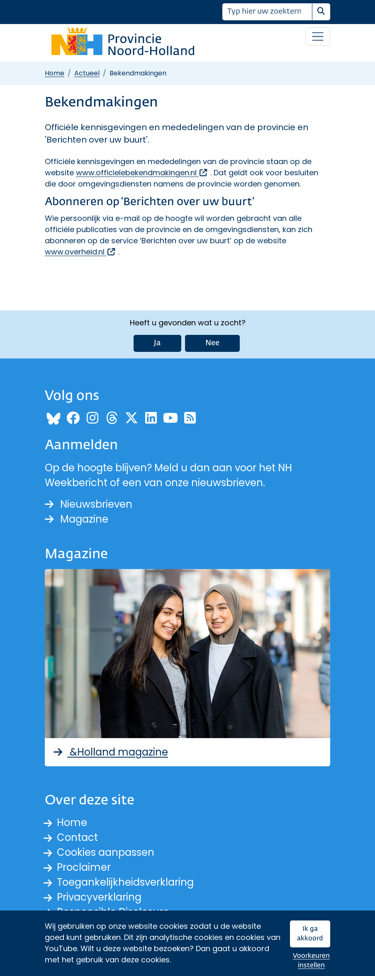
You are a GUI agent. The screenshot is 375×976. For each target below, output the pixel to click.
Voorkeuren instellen (311, 961)
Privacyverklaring (99, 897)
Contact (77, 837)
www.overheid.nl (80, 252)
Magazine (76, 519)
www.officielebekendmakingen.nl (142, 172)
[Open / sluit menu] (317, 36)
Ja (157, 343)
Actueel (87, 73)
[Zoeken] (267, 11)
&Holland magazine (109, 752)
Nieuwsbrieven (88, 504)
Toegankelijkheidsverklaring (125, 882)
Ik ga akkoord (310, 934)
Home (54, 73)
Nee (212, 343)
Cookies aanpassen (105, 852)
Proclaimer (84, 867)
